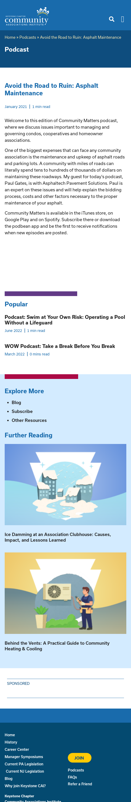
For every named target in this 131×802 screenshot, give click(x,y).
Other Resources (29, 420)
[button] (112, 19)
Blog (16, 402)
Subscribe (22, 411)
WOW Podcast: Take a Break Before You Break (60, 346)
